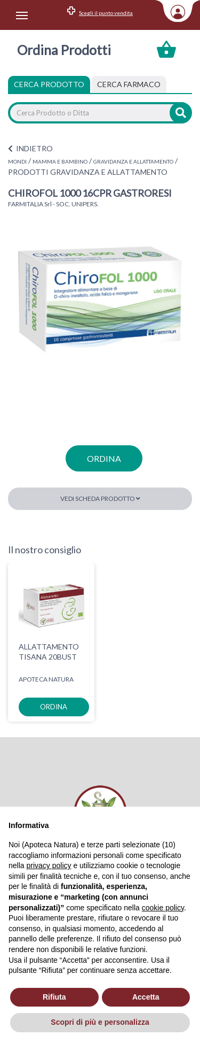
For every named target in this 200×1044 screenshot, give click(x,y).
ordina (104, 458)
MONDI (17, 161)
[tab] (128, 84)
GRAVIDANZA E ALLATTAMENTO (133, 161)
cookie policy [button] (163, 907)
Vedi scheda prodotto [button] (100, 498)
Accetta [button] (145, 997)
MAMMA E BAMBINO (60, 161)
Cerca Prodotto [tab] (49, 84)
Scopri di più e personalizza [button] (100, 1022)
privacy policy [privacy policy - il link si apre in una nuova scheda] (48, 865)
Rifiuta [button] (54, 997)
